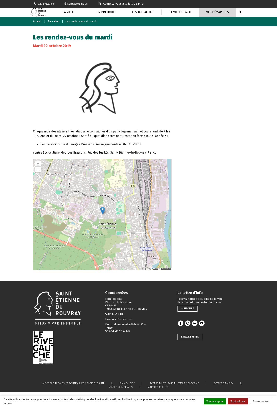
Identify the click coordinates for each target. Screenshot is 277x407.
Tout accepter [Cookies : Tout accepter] (214, 401)
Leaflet (155, 269)
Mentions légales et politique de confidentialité (73, 383)
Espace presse (190, 336)
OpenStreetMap (166, 269)
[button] (102, 210)
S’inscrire (187, 308)
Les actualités (142, 12)
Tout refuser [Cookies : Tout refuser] (237, 401)
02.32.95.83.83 (116, 314)
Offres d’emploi (223, 383)
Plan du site (127, 383)
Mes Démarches (217, 12)
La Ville (68, 12)
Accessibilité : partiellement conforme (174, 383)
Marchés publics (158, 387)
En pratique (106, 12)
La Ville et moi (180, 12)
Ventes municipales (121, 387)
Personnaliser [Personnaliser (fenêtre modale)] (261, 401)
